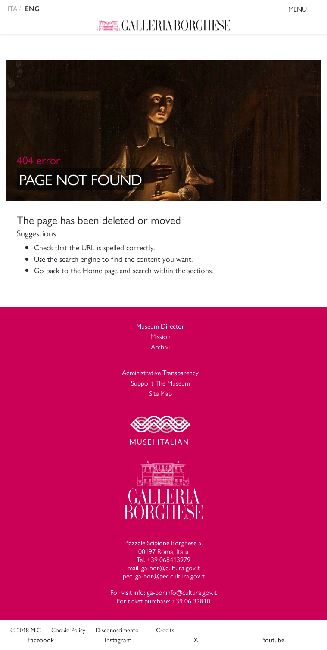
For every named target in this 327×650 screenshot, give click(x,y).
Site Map (160, 393)
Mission (160, 336)
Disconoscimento (117, 629)
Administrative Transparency (160, 372)
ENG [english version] (32, 9)
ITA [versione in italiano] (12, 8)
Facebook (41, 639)
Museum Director (160, 326)
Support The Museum (160, 383)
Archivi (160, 346)
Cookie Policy (68, 629)
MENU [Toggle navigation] (305, 10)
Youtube (273, 639)
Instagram (118, 639)
